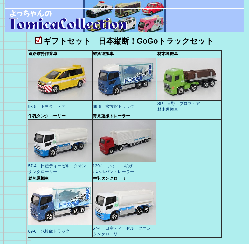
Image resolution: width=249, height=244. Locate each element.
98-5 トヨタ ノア (47, 106)
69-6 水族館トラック (113, 106)
